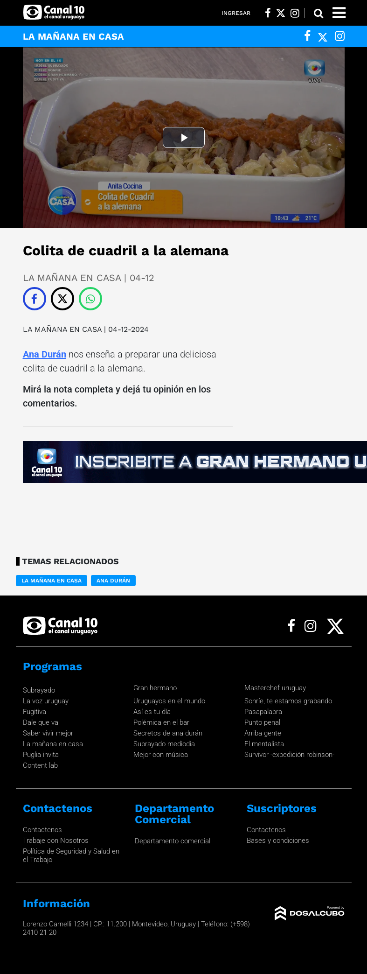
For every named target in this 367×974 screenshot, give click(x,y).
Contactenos (42, 830)
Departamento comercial (172, 841)
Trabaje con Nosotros (56, 840)
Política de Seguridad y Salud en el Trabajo (71, 855)
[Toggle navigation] (339, 13)
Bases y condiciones (278, 840)
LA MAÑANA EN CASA (62, 329)
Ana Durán (44, 354)
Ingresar (236, 13)
